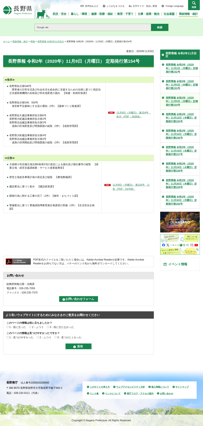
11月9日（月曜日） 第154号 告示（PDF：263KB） (133, 114)
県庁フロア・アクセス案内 (140, 393)
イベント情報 (177, 264)
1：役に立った (17, 327)
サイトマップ (182, 387)
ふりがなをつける (115, 6)
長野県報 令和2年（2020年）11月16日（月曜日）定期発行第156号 (181, 134)
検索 (194, 7)
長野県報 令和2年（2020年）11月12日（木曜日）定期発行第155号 (181, 118)
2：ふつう (38, 327)
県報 (32, 41)
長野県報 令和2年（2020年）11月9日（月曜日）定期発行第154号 (182, 101)
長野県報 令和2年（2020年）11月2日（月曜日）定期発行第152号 (182, 68)
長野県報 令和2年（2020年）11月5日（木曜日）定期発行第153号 (182, 85)
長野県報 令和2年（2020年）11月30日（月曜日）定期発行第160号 (181, 200)
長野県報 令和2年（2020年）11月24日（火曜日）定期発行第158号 (181, 167)
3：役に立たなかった (62, 327)
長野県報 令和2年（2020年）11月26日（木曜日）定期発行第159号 (181, 184)
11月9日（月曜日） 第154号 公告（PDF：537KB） (131, 187)
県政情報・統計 (20, 41)
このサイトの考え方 (100, 387)
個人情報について (160, 387)
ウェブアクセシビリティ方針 (130, 387)
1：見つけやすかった (21, 337)
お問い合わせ (166, 393)
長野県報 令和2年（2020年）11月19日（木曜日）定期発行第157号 (181, 151)
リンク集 (94, 393)
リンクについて (113, 393)
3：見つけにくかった (69, 337)
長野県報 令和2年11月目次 (50, 41)
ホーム (6, 41)
